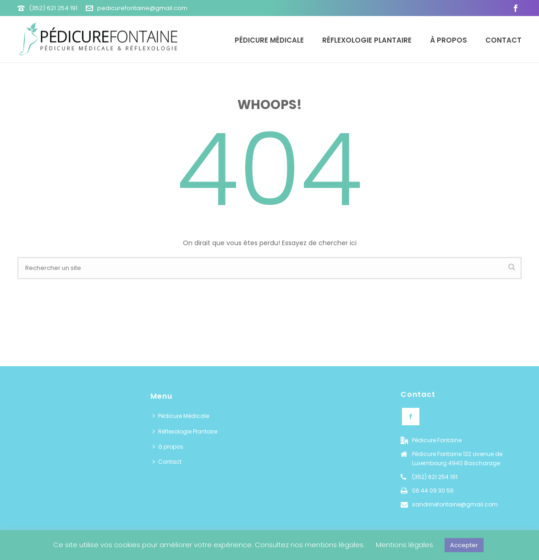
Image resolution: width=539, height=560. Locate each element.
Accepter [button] (464, 545)
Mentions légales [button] (404, 544)
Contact (503, 40)
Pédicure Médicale (269, 40)
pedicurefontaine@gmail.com (142, 8)
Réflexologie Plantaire (367, 40)
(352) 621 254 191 (53, 8)
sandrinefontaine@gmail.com (455, 504)
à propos (448, 40)
